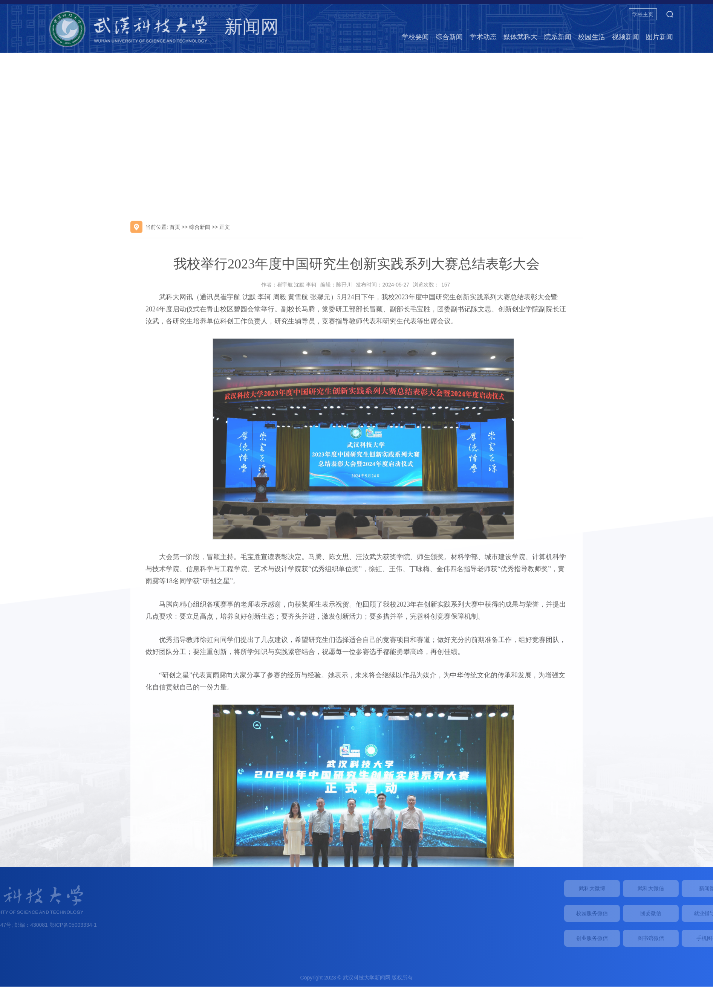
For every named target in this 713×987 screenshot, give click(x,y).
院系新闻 (593, 37)
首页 (175, 327)
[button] (705, 14)
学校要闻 (450, 37)
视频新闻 (661, 37)
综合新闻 (484, 37)
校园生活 (627, 37)
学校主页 (678, 14)
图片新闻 (694, 37)
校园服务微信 (633, 913)
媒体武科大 (556, 37)
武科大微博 (633, 888)
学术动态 (518, 37)
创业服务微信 (633, 938)
